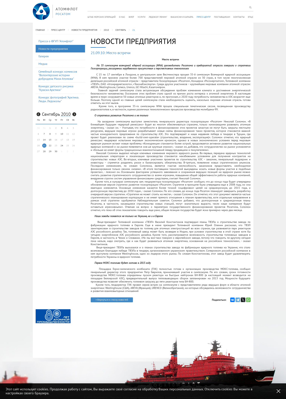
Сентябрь (120, 29)
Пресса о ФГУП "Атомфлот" (55, 41)
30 (56, 151)
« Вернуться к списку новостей (112, 299)
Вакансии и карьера (182, 16)
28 (44, 151)
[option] (53, 316)
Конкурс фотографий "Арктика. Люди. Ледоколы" (58, 99)
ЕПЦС (250, 16)
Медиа (42, 64)
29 (50, 151)
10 (62, 133)
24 (62, 145)
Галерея (43, 56)
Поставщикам (222, 16)
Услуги (141, 16)
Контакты (239, 16)
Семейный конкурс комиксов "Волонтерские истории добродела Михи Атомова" (57, 75)
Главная (40, 29)
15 (50, 139)
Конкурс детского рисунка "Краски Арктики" (55, 88)
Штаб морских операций (101, 16)
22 (50, 145)
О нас (122, 16)
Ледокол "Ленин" (158, 16)
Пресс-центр (204, 16)
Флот (131, 16)
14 (44, 139)
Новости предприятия (84, 29)
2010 (106, 29)
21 (133, 29)
